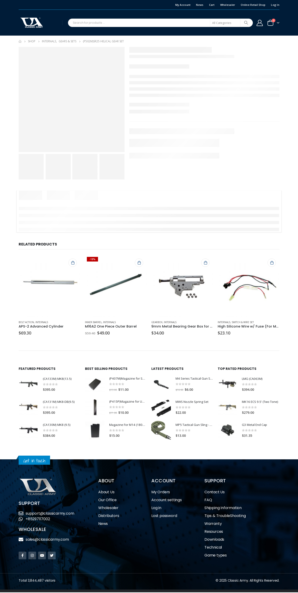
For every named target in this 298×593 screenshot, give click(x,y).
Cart (212, 5)
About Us (106, 492)
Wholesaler (227, 5)
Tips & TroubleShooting (225, 516)
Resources (213, 532)
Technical (213, 548)
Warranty (213, 524)
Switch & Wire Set (243, 322)
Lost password (164, 516)
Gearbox (157, 322)
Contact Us (214, 492)
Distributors (108, 516)
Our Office (107, 500)
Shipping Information (223, 508)
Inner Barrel (93, 322)
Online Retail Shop (253, 5)
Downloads (214, 540)
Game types (215, 556)
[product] (49, 286)
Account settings (166, 500)
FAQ (208, 500)
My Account (183, 5)
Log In (275, 5)
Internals (41, 322)
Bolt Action (26, 322)
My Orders (160, 492)
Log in (156, 508)
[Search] (246, 23)
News (199, 5)
